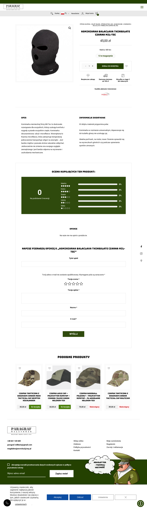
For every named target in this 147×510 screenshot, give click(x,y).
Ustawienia (103, 497)
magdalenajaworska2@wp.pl (19, 449)
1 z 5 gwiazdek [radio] (65, 283)
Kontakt (77, 450)
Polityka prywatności (82, 447)
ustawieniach (21, 504)
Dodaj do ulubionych (126, 66)
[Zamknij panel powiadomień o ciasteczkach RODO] (125, 497)
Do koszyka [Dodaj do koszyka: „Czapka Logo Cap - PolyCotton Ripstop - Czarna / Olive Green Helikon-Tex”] (65, 407)
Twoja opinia (73, 290)
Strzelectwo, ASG (107, 24)
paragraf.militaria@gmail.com (19, 445)
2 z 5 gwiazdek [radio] (69, 283)
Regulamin (111, 444)
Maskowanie (118, 24)
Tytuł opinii (73, 258)
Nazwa (73, 307)
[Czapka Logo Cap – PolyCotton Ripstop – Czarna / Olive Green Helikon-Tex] (59, 384)
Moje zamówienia (114, 441)
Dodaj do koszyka (110, 66)
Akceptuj (57, 497)
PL (64, 13)
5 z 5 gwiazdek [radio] (81, 283)
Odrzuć (80, 497)
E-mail (73, 319)
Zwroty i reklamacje (115, 447)
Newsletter (75, 13)
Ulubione (77, 444)
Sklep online (95, 24)
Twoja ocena (73, 279)
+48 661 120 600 (7, 502)
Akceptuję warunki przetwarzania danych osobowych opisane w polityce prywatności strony (39, 466)
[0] (97, 13)
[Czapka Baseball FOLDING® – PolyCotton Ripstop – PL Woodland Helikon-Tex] (88, 384)
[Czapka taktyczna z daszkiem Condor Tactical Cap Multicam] (118, 383)
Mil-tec (108, 50)
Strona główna (85, 24)
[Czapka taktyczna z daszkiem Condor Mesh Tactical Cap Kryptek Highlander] (29, 384)
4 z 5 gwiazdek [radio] (77, 283)
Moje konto (90, 13)
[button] (69, 28)
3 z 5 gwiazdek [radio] (73, 283)
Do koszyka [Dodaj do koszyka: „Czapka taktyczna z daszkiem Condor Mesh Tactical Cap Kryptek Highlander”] (35, 407)
